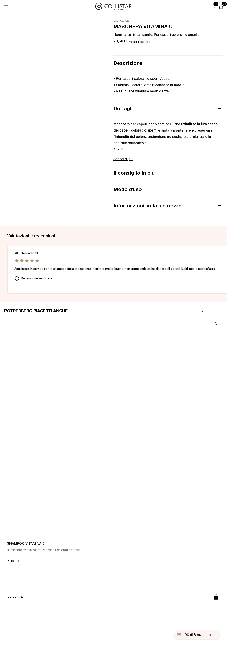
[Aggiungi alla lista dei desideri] (217, 323)
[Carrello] (221, 7)
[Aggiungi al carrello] (216, 597)
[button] (213, 7)
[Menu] (6, 7)
